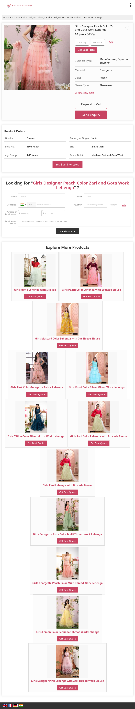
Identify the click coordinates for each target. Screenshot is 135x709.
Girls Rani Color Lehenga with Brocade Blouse (98, 436)
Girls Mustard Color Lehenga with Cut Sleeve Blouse (67, 338)
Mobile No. (12, 204)
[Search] (124, 4)
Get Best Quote (35, 296)
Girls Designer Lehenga (34, 17)
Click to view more (84, 92)
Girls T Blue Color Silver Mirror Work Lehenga (36, 436)
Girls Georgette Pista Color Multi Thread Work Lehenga (67, 534)
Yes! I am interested (67, 164)
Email (79, 196)
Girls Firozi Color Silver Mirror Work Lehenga (96, 387)
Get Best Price (86, 50)
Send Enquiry (91, 115)
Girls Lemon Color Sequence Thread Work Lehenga (67, 632)
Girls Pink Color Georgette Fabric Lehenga (37, 387)
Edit (111, 42)
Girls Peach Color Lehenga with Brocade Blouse (91, 289)
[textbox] (98, 42)
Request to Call (91, 104)
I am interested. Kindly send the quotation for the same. (74, 222)
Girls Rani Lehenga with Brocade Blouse (67, 485)
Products (16, 17)
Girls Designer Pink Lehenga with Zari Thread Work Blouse (67, 681)
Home (6, 17)
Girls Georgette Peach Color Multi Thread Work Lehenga (67, 583)
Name (14, 196)
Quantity (78, 204)
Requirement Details (11, 222)
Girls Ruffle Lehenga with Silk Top (35, 289)
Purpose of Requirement (11, 213)
